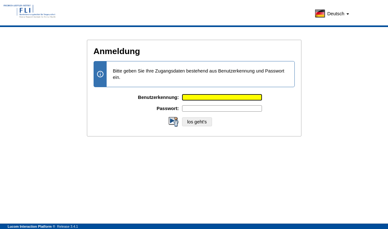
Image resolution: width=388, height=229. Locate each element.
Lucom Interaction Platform (30, 226)
